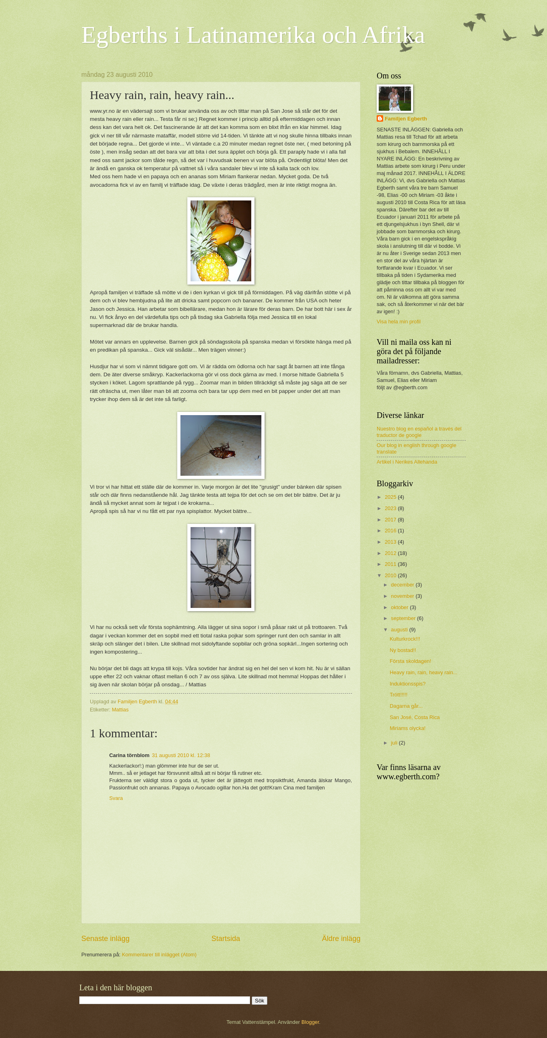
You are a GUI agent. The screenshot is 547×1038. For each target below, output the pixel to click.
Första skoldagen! (410, 661)
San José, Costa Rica (415, 717)
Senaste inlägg (105, 939)
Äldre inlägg (341, 939)
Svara (116, 798)
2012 (391, 553)
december (403, 585)
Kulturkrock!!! (405, 639)
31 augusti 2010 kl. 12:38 (181, 755)
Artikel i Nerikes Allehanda (407, 462)
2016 (391, 530)
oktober (400, 607)
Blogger (310, 1022)
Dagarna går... (406, 706)
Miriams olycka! (408, 728)
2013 (391, 542)
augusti (400, 630)
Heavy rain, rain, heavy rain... (423, 672)
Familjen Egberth (406, 119)
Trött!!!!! (398, 695)
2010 (391, 575)
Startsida (225, 939)
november (403, 596)
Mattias (120, 710)
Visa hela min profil (399, 322)
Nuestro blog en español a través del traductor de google (419, 432)
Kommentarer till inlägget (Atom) (159, 955)
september (404, 618)
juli (395, 743)
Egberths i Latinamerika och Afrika (253, 34)
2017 (391, 520)
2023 (391, 508)
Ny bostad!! (403, 650)
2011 (391, 564)
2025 (391, 497)
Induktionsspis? (408, 684)
